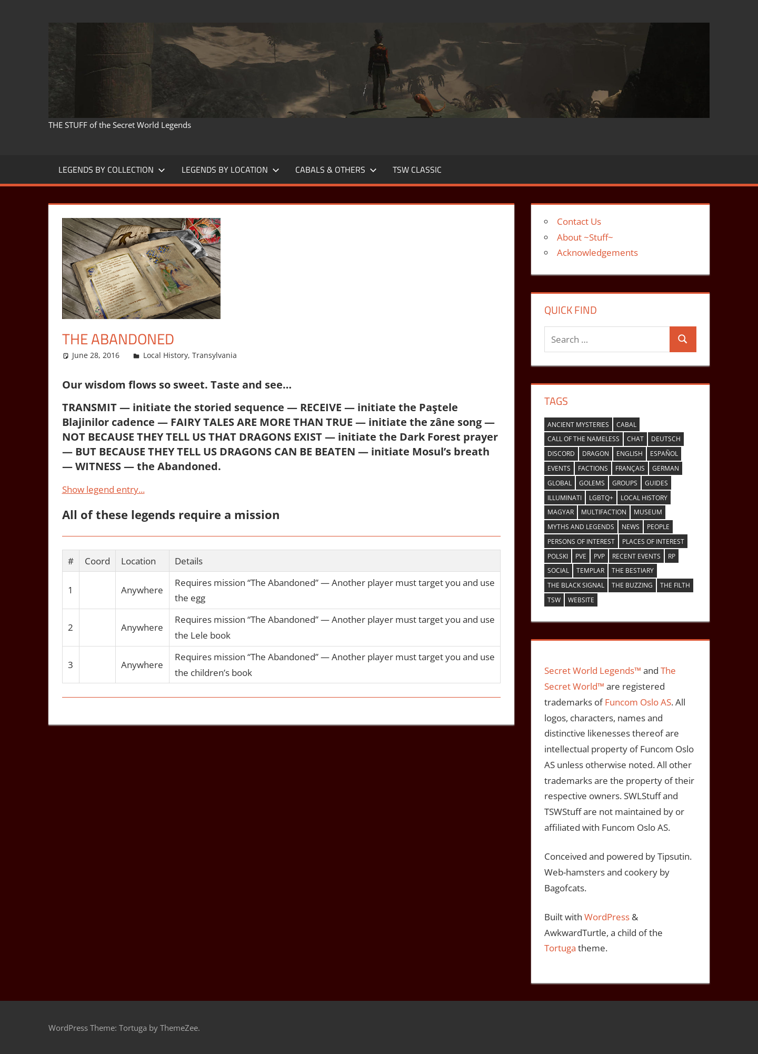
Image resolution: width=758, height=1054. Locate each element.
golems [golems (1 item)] (592, 483)
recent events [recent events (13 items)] (636, 556)
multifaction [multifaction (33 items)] (603, 512)
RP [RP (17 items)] (671, 556)
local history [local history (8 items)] (644, 497)
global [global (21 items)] (559, 483)
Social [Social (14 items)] (558, 570)
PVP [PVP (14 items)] (599, 556)
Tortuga (560, 948)
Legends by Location (231, 169)
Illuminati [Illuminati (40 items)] (564, 497)
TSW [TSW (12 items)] (554, 599)
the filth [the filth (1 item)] (675, 585)
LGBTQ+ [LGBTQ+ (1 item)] (601, 497)
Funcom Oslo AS (638, 702)
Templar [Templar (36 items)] (590, 570)
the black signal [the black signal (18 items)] (575, 585)
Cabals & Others (336, 169)
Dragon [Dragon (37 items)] (595, 453)
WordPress (607, 917)
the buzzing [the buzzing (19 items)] (632, 585)
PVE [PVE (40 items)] (580, 556)
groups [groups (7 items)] (624, 483)
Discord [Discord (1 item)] (561, 453)
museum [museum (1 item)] (648, 512)
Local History (165, 355)
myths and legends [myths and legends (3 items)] (580, 526)
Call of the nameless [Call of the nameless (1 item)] (583, 438)
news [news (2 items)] (631, 526)
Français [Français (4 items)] (630, 468)
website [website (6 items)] (581, 599)
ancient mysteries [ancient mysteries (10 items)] (578, 424)
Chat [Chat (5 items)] (635, 438)
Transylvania (214, 355)
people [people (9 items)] (658, 526)
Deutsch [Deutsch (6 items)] (666, 438)
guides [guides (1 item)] (656, 483)
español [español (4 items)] (664, 453)
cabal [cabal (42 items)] (626, 424)
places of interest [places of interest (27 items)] (653, 541)
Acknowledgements (597, 252)
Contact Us (579, 221)
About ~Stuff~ (585, 237)
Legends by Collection (111, 169)
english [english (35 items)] (629, 453)
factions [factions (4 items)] (593, 468)
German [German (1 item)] (665, 468)
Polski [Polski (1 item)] (557, 556)
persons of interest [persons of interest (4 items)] (581, 541)
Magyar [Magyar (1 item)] (560, 512)
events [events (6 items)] (559, 468)
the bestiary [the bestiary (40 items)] (633, 570)
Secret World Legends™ (592, 670)
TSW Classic (417, 169)
